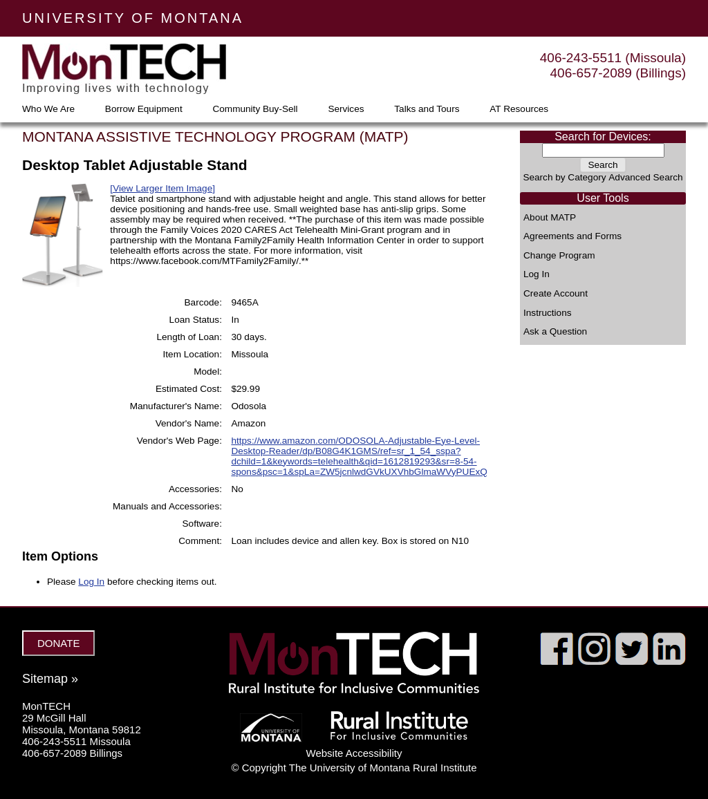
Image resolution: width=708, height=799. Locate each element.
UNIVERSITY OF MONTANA (132, 18)
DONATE (58, 643)
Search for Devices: (603, 136)
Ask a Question (555, 332)
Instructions (547, 313)
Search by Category (564, 177)
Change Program (559, 256)
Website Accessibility (354, 753)
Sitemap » (50, 679)
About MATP (549, 218)
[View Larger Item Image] (162, 188)
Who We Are (48, 109)
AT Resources (519, 109)
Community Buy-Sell (254, 109)
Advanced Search (645, 177)
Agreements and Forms (572, 236)
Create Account (555, 294)
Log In (536, 274)
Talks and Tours (426, 109)
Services (346, 109)
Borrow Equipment (144, 109)
